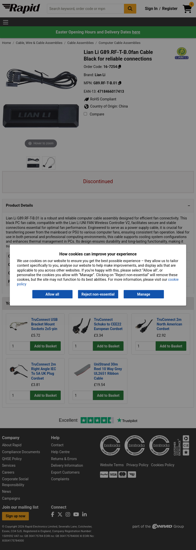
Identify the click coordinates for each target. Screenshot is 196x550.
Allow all (52, 294)
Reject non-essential (97, 294)
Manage (143, 294)
